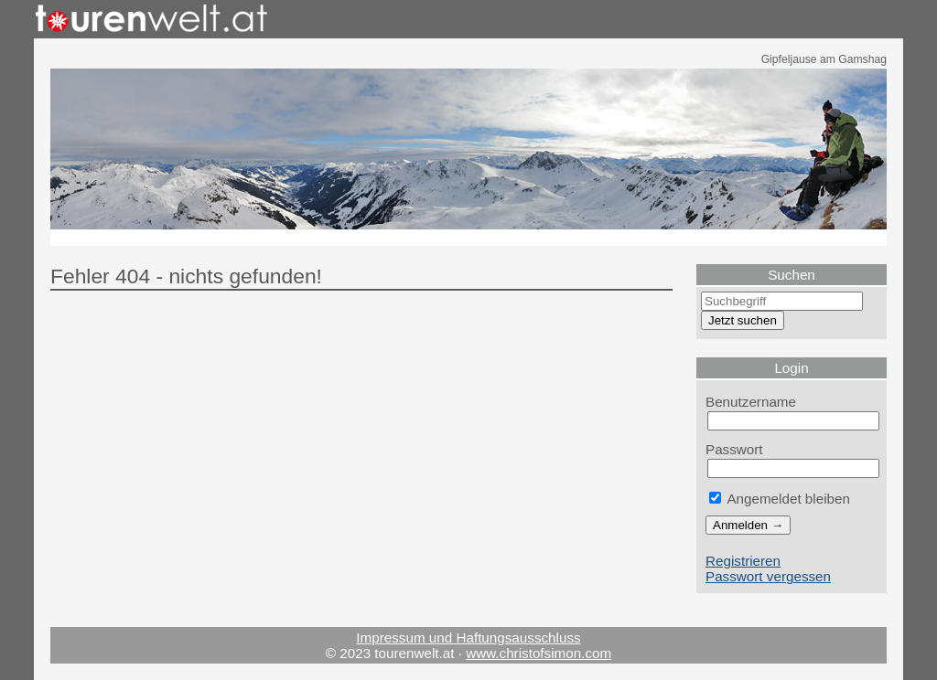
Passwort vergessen (768, 576)
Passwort (734, 449)
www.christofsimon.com (538, 653)
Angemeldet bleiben (779, 498)
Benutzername (750, 401)
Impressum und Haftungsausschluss (468, 637)
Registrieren (743, 560)
